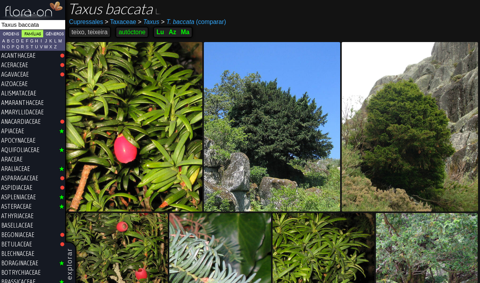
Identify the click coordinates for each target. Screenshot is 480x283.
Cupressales (86, 21)
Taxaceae (120, 21)
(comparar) (193, 22)
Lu (160, 32)
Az (172, 32)
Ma (185, 32)
